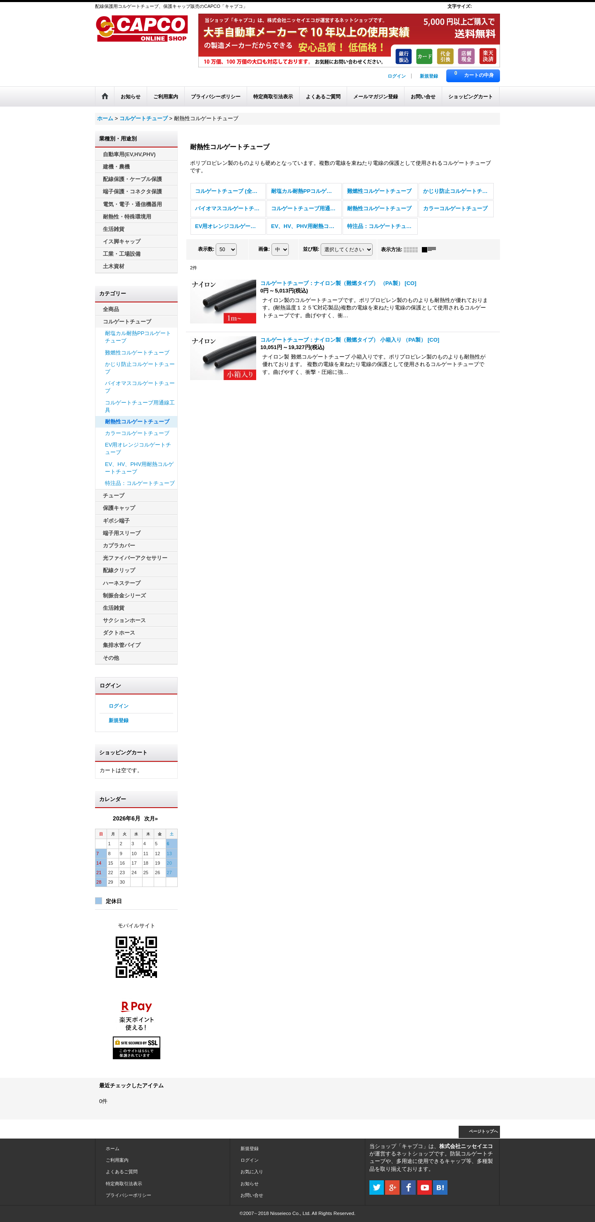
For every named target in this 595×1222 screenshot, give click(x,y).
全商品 (111, 309)
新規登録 (429, 76)
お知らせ (249, 1183)
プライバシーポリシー (128, 1195)
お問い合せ (251, 1195)
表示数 (206, 249)
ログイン (397, 76)
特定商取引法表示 (124, 1183)
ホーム (112, 1148)
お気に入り (251, 1171)
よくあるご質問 (122, 1171)
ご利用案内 (117, 1160)
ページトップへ (483, 1131)
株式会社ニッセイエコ (466, 1146)
